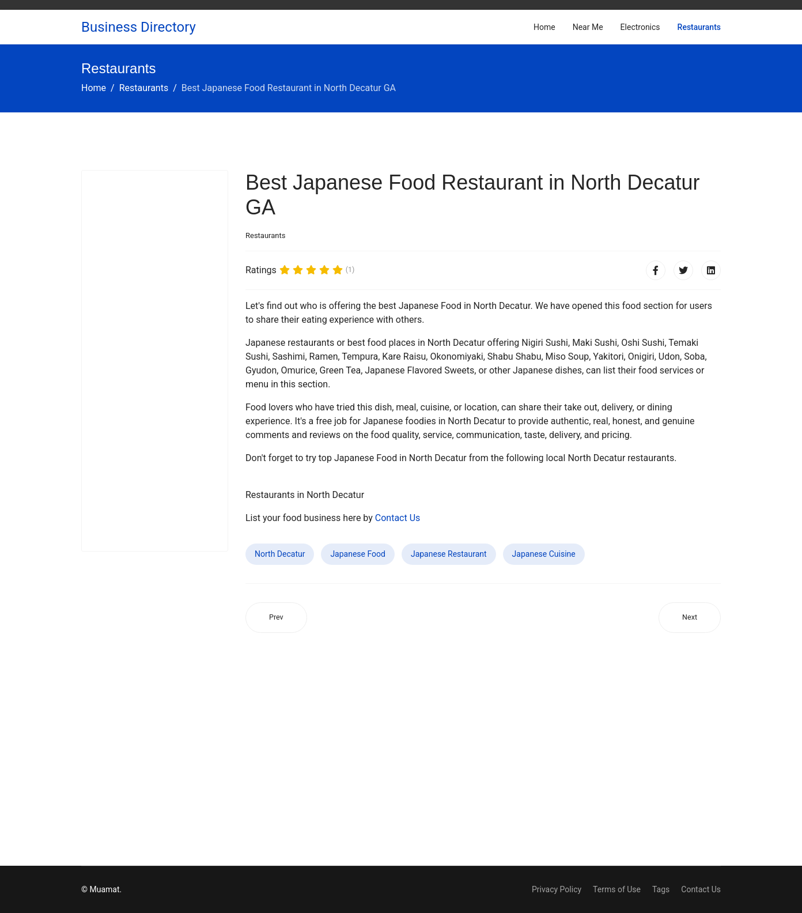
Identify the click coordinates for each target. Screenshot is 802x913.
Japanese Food (357, 554)
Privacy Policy (556, 889)
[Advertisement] (154, 361)
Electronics (640, 27)
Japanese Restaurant (449, 554)
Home (544, 27)
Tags (660, 889)
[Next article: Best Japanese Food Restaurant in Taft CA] (690, 617)
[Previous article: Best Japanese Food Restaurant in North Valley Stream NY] (276, 617)
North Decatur (280, 554)
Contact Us (398, 517)
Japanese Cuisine (544, 554)
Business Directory (138, 27)
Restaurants (699, 27)
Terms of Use (617, 889)
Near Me (588, 27)
